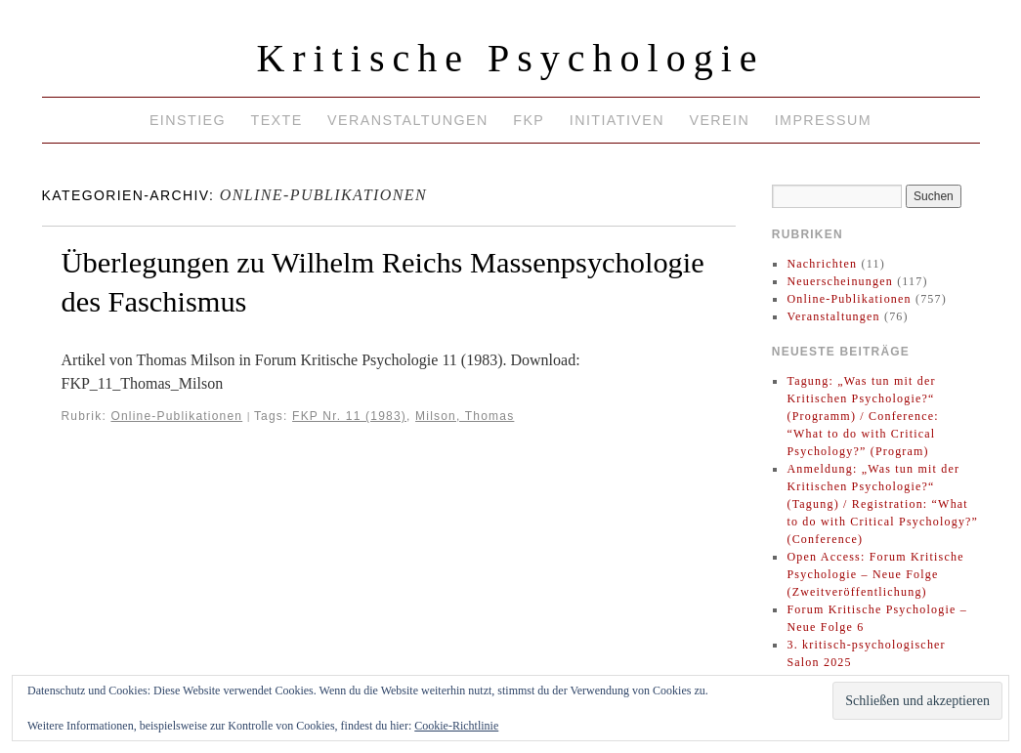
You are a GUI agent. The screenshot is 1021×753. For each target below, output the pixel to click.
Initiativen (617, 120)
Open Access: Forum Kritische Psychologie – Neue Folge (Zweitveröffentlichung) (875, 574)
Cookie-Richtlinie (456, 725)
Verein (719, 120)
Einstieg (187, 120)
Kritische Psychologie (510, 58)
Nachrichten (822, 264)
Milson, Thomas (464, 416)
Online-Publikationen (176, 416)
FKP (528, 120)
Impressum (823, 120)
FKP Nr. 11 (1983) (349, 416)
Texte (276, 120)
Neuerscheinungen (840, 281)
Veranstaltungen (408, 120)
